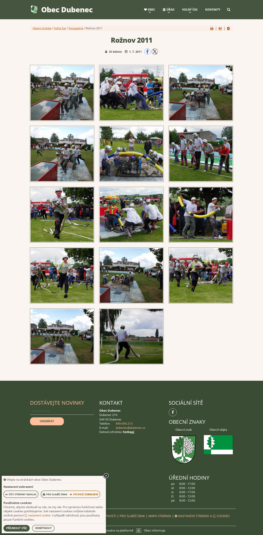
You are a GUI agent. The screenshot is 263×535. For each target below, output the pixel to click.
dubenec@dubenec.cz (130, 428)
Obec (149, 9)
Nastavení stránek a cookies (202, 516)
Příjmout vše (16, 528)
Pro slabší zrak (132, 516)
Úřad (168, 9)
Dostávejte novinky (57, 402)
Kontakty (212, 9)
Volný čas (190, 9)
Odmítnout (43, 528)
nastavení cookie (37, 515)
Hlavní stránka (42, 28)
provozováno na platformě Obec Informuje (131, 530)
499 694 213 (124, 424)
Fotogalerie (76, 28)
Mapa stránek (159, 516)
